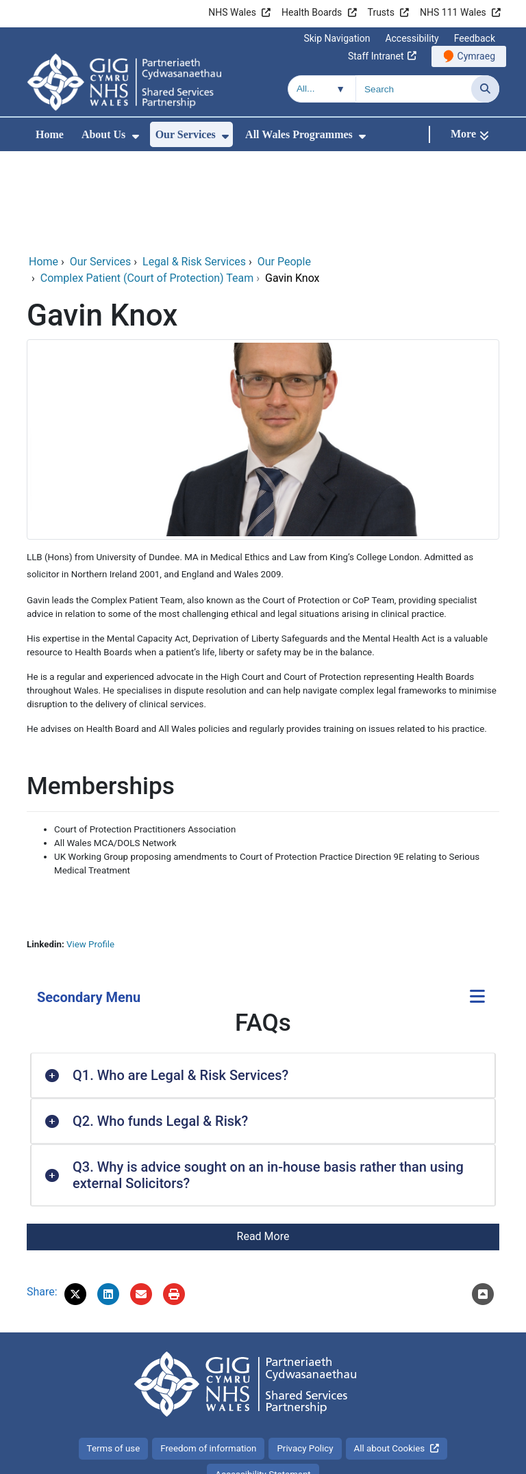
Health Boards (311, 12)
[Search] (485, 89)
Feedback (474, 38)
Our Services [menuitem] (185, 134)
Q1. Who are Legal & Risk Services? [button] (180, 983)
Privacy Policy (305, 1357)
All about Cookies (389, 1357)
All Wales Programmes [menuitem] (299, 134)
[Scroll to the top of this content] (482, 1202)
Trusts (381, 12)
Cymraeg (476, 56)
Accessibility (411, 38)
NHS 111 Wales (453, 12)
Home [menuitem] (50, 134)
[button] (75, 1202)
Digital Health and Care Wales (427, 1456)
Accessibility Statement (262, 1383)
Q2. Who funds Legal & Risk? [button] (160, 1029)
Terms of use (113, 1357)
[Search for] (413, 89)
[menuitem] (135, 136)
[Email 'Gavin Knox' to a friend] (141, 1202)
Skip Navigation (336, 38)
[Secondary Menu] (477, 906)
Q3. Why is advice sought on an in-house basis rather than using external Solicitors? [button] (268, 1083)
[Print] (174, 1202)
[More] (469, 134)
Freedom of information (208, 1357)
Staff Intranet (376, 56)
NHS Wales (232, 12)
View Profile (90, 852)
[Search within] (322, 89)
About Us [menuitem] (103, 134)
